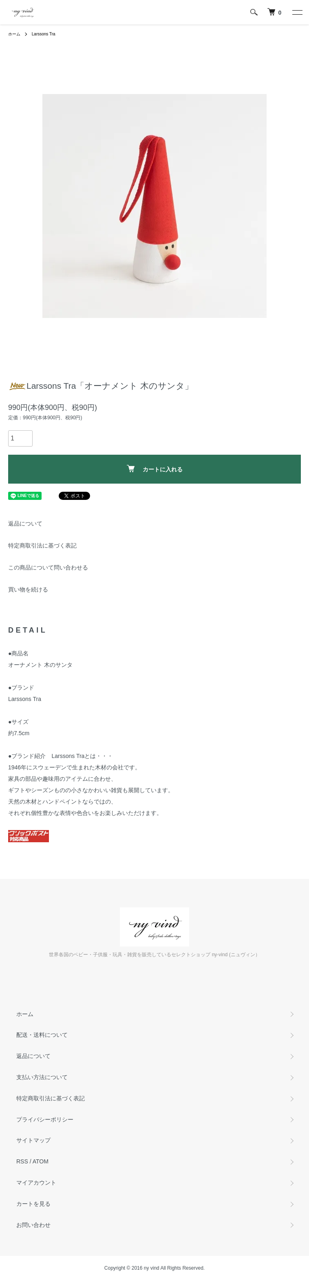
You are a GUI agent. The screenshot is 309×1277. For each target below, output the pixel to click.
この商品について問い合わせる (48, 567)
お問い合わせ (33, 1225)
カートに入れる (155, 469)
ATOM (41, 1161)
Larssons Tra (43, 34)
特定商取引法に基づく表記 (42, 545)
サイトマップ (33, 1140)
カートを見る (33, 1203)
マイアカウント (36, 1182)
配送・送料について (42, 1035)
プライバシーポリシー (44, 1119)
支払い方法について (42, 1077)
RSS (22, 1161)
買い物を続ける (28, 589)
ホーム (14, 34)
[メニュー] (297, 12)
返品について (25, 523)
